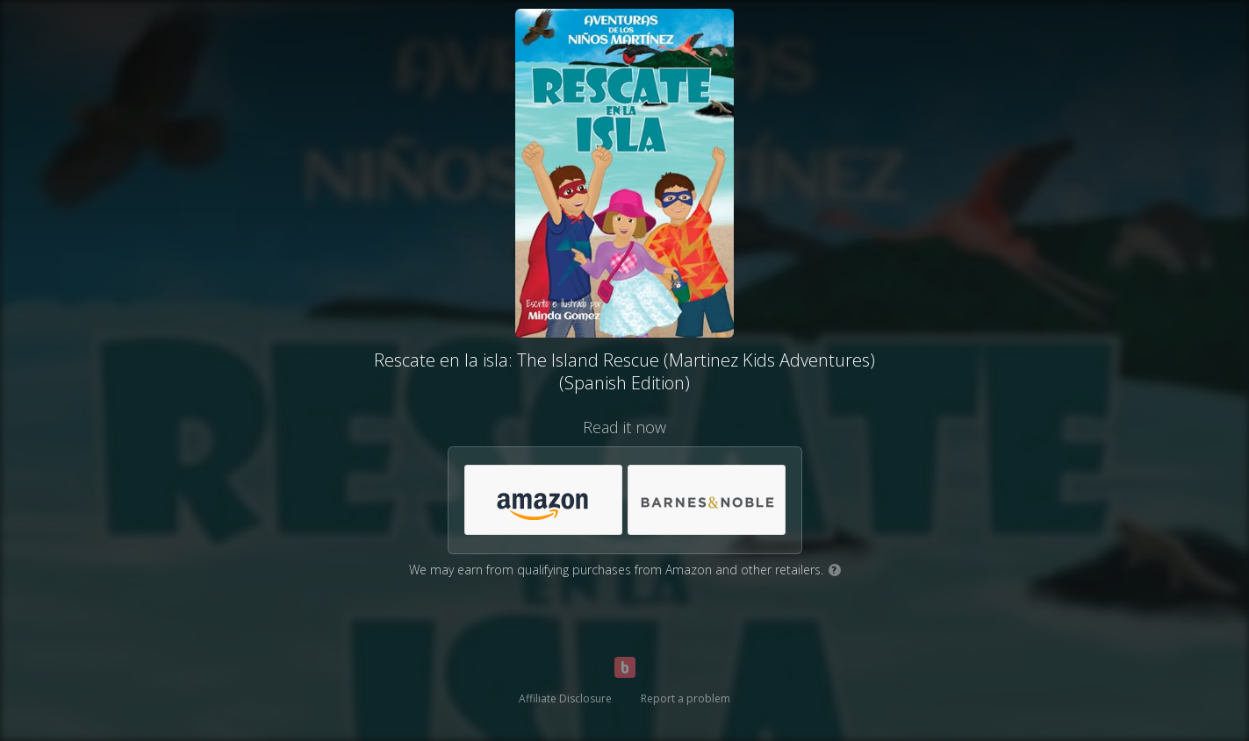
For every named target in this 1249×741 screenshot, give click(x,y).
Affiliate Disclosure (565, 698)
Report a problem (685, 698)
